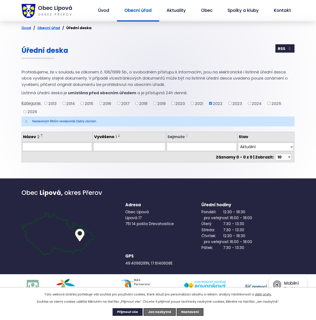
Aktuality (176, 10)
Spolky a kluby (243, 10)
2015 (89, 103)
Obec (207, 10)
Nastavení (190, 312)
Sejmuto (176, 136)
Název (31, 136)
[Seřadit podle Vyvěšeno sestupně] (119, 136)
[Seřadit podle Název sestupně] (42, 136)
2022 (218, 103)
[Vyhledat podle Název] (57, 147)
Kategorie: (31, 103)
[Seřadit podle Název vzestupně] (42, 134)
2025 (276, 103)
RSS (285, 48)
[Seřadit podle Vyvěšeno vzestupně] (119, 134)
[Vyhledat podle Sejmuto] (201, 147)
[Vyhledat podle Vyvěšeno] (129, 147)
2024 (257, 103)
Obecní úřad (138, 10)
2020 (180, 103)
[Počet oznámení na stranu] (283, 157)
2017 (125, 103)
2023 (237, 103)
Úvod (103, 10)
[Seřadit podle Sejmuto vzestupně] (187, 134)
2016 (107, 103)
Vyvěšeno (105, 136)
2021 (199, 103)
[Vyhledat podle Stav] (266, 147)
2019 (161, 103)
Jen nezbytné (159, 312)
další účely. (263, 294)
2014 (70, 103)
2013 (52, 103)
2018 (143, 103)
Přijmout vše (127, 312)
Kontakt (282, 10)
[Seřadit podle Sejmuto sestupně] (187, 136)
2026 (32, 111)
